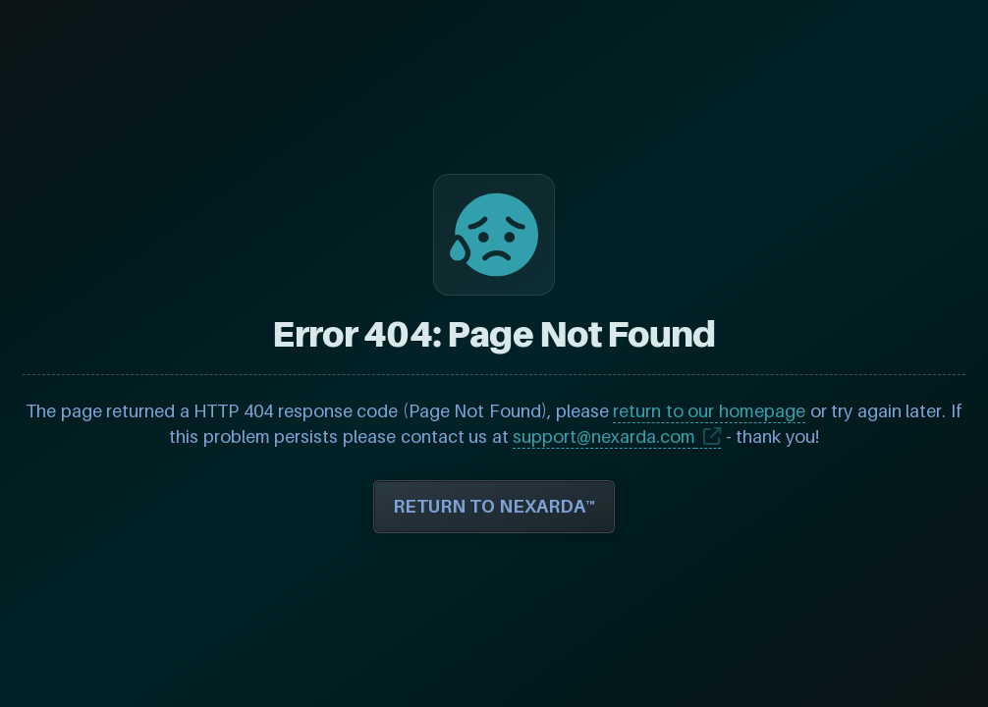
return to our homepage (709, 411)
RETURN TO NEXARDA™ (493, 506)
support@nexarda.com (604, 436)
